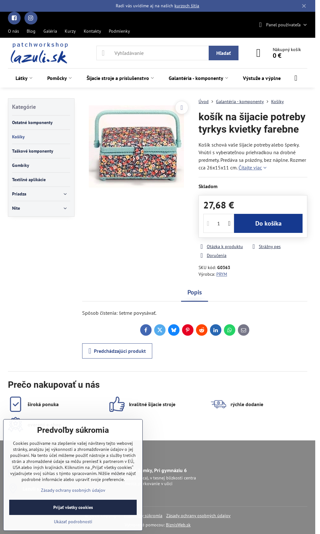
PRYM (221, 274)
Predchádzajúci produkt (117, 351)
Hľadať (223, 53)
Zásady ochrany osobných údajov (198, 515)
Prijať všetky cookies (73, 507)
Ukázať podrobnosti (73, 521)
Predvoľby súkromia (143, 515)
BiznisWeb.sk (178, 525)
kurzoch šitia (186, 6)
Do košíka (268, 223)
